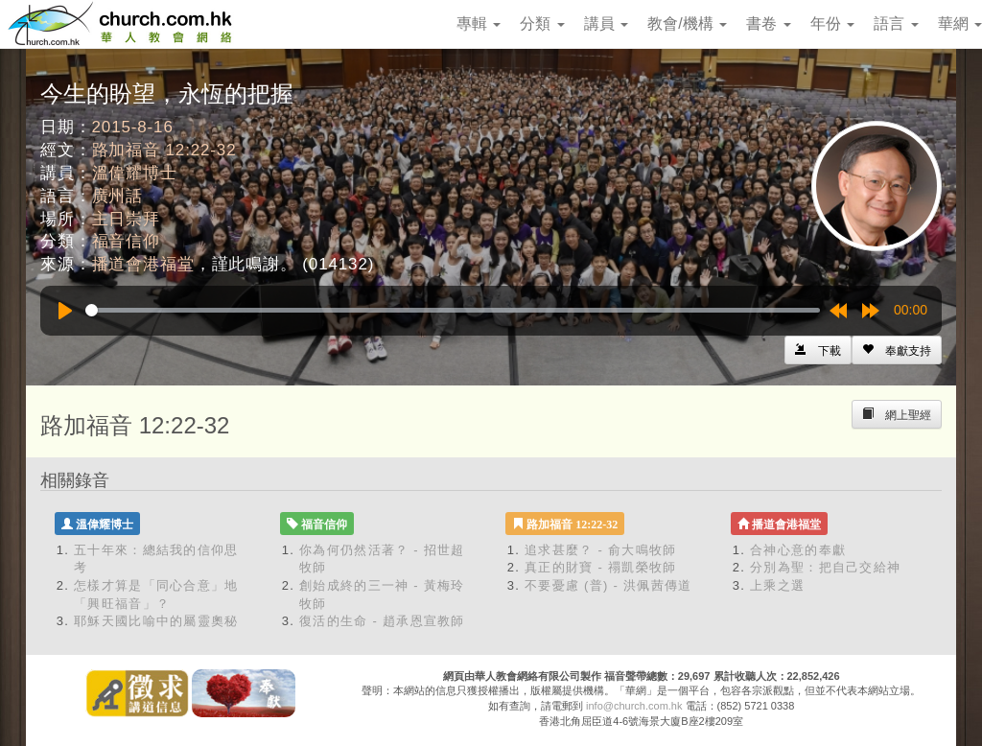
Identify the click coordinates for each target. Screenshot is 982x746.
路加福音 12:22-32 (164, 150)
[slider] (452, 310)
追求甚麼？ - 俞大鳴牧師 (600, 550)
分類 (542, 23)
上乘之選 (777, 585)
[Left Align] (897, 350)
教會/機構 (687, 23)
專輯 (478, 23)
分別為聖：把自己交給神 (825, 567)
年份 (832, 23)
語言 (896, 23)
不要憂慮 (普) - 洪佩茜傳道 (608, 585)
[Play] (65, 310)
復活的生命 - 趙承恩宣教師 (382, 621)
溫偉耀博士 (134, 173)
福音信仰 (126, 241)
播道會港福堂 (143, 264)
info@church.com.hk (634, 705)
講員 (606, 23)
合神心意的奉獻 (798, 550)
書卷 (768, 23)
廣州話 (118, 196)
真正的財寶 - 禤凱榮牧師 (600, 567)
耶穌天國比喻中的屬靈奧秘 (156, 621)
